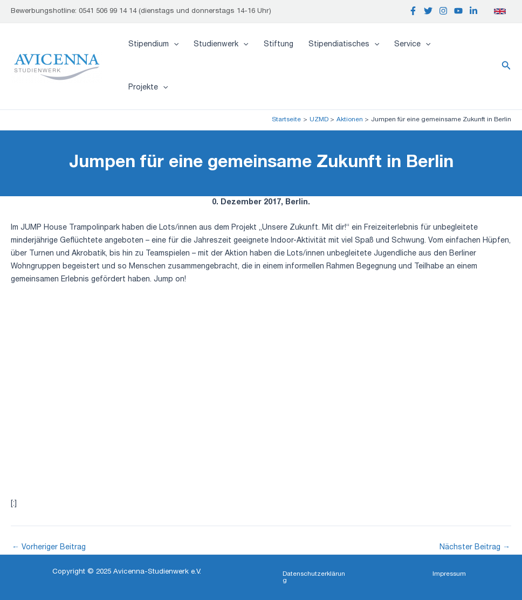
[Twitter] (428, 10)
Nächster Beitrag (474, 547)
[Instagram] (443, 10)
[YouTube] (458, 10)
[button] (506, 66)
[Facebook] (413, 10)
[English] (500, 11)
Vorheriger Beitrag (49, 547)
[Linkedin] (473, 10)
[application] (173, 44)
